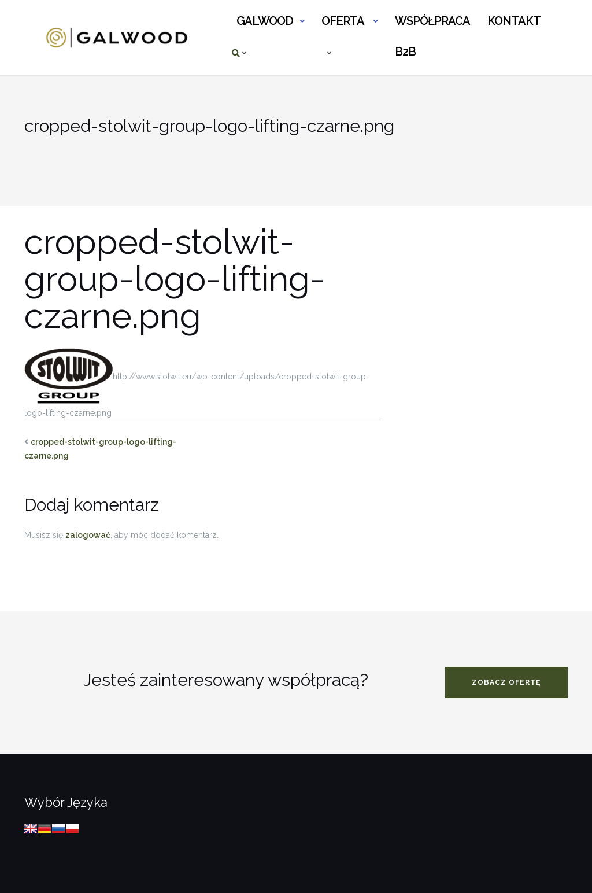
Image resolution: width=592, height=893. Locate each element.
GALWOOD (264, 21)
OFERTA (342, 21)
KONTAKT (514, 21)
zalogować (87, 535)
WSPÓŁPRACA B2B (432, 26)
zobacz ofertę (506, 682)
